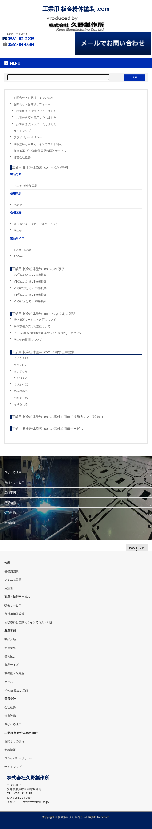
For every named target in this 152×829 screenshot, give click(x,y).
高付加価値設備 (14, 614)
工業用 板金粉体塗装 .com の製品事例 (40, 167)
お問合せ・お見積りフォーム (32, 104)
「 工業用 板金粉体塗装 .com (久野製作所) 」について (48, 333)
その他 (18, 205)
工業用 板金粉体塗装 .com (75, 9)
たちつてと (21, 378)
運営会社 (10, 699)
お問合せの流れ (14, 741)
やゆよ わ (21, 397)
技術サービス (12, 605)
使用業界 (10, 648)
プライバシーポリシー (28, 137)
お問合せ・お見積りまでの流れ (33, 97)
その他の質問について (28, 339)
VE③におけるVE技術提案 (30, 288)
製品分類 (10, 639)
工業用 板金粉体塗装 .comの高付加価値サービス (47, 428)
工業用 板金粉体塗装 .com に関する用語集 (43, 352)
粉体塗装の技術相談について (32, 326)
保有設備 (10, 512)
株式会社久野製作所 (70, 817)
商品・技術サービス (17, 596)
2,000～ (19, 256)
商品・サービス (14, 482)
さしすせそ (21, 371)
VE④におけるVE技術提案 (30, 294)
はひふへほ (21, 384)
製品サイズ (11, 664)
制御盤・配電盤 (14, 673)
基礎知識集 (11, 571)
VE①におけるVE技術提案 (30, 274)
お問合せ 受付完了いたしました (36, 111)
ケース (8, 681)
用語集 (8, 588)
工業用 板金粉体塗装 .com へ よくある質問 (43, 314)
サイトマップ (22, 130)
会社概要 (10, 707)
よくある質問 (12, 579)
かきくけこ (21, 364)
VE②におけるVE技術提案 (30, 281)
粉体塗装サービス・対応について (35, 319)
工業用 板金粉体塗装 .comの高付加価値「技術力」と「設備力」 (59, 417)
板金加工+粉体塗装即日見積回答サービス (40, 150)
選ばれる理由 (12, 472)
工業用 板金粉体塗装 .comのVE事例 (38, 269)
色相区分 (10, 656)
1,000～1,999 (22, 250)
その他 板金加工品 (25, 185)
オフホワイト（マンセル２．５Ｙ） (36, 224)
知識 (7, 562)
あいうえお (21, 358)
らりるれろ (21, 404)
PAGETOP (136, 547)
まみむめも (21, 391)
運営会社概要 (22, 157)
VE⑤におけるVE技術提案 (30, 301)
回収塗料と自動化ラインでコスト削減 (38, 144)
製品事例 (10, 492)
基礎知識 (10, 502)
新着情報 (10, 522)
